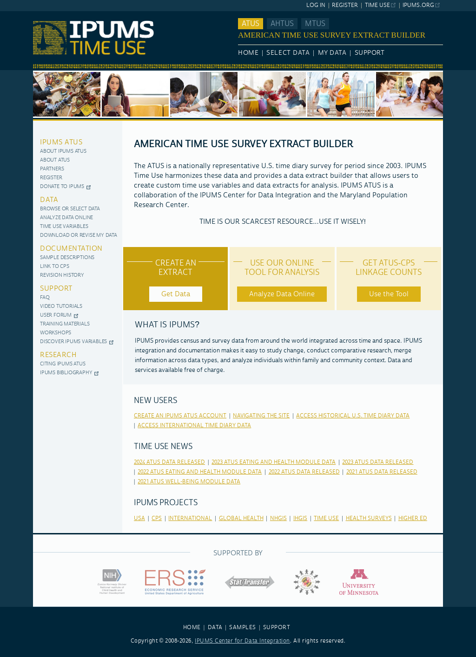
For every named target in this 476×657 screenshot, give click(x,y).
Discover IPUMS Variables (73, 342)
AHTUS (282, 23)
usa (139, 518)
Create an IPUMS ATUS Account (180, 415)
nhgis (278, 518)
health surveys (369, 518)
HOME (192, 627)
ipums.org (418, 5)
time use (326, 518)
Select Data (288, 53)
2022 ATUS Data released (304, 471)
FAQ (44, 298)
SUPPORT (277, 627)
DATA (215, 627)
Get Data (175, 294)
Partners (52, 169)
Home (248, 53)
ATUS (250, 23)
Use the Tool (389, 294)
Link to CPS (54, 267)
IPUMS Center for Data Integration (242, 640)
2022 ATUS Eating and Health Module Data (200, 471)
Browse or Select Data (70, 209)
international (190, 518)
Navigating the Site (261, 415)
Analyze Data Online (66, 218)
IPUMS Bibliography (66, 373)
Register (345, 5)
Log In (315, 5)
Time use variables (64, 227)
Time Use (377, 5)
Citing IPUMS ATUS (63, 364)
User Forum (56, 315)
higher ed (412, 518)
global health (241, 518)
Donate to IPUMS (62, 187)
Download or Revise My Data (78, 236)
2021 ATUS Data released (381, 471)
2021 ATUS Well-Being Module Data (189, 481)
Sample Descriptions (67, 258)
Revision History (62, 276)
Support (370, 53)
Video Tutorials (61, 307)
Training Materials (64, 324)
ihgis (300, 518)
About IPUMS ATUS (63, 152)
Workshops (55, 333)
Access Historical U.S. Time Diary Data (353, 415)
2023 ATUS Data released (377, 462)
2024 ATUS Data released (169, 462)
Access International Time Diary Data (194, 425)
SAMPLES (242, 627)
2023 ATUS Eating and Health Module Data (274, 462)
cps (157, 518)
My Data (332, 53)
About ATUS (55, 160)
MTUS (315, 23)
